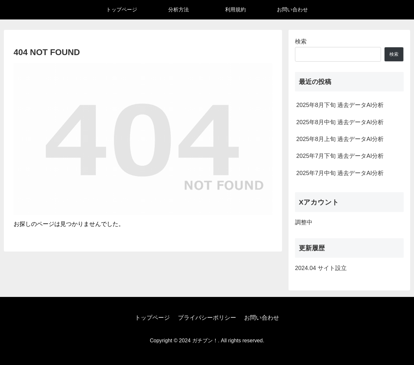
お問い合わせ (261, 317)
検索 (301, 41)
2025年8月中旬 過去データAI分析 (340, 122)
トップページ (152, 317)
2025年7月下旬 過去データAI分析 (340, 156)
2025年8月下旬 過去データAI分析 (340, 105)
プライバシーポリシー (207, 317)
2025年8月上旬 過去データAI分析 (340, 139)
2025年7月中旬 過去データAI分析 (340, 173)
